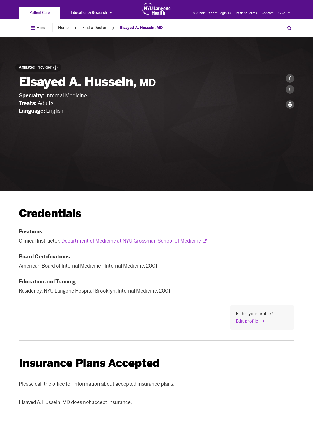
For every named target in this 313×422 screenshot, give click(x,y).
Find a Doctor (94, 28)
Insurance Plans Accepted (89, 363)
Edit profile (247, 321)
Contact (268, 13)
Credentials (50, 213)
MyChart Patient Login (212, 13)
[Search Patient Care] (289, 28)
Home (63, 28)
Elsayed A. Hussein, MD (141, 28)
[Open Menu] (38, 28)
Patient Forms (246, 13)
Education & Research (91, 13)
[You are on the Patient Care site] (39, 12)
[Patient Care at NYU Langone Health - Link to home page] (156, 8)
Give (284, 13)
